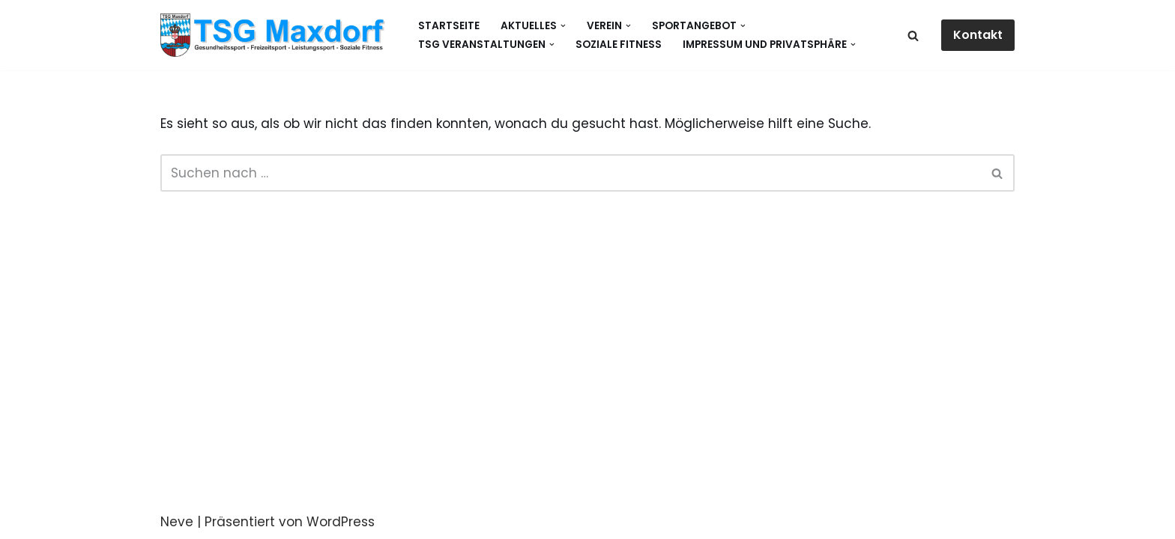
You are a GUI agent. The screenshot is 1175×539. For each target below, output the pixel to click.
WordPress (340, 522)
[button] (563, 25)
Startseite (449, 26)
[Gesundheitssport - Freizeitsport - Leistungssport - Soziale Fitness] (276, 35)
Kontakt (978, 34)
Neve (176, 522)
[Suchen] (913, 35)
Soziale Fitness (619, 44)
